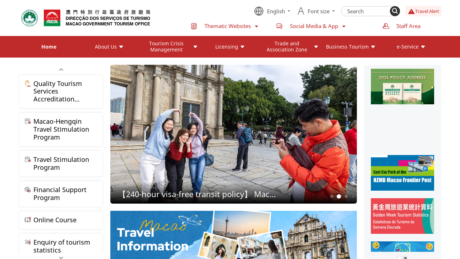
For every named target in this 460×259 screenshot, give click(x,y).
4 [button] (353, 196)
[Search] (395, 11)
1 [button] (331, 196)
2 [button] (338, 197)
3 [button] (346, 196)
